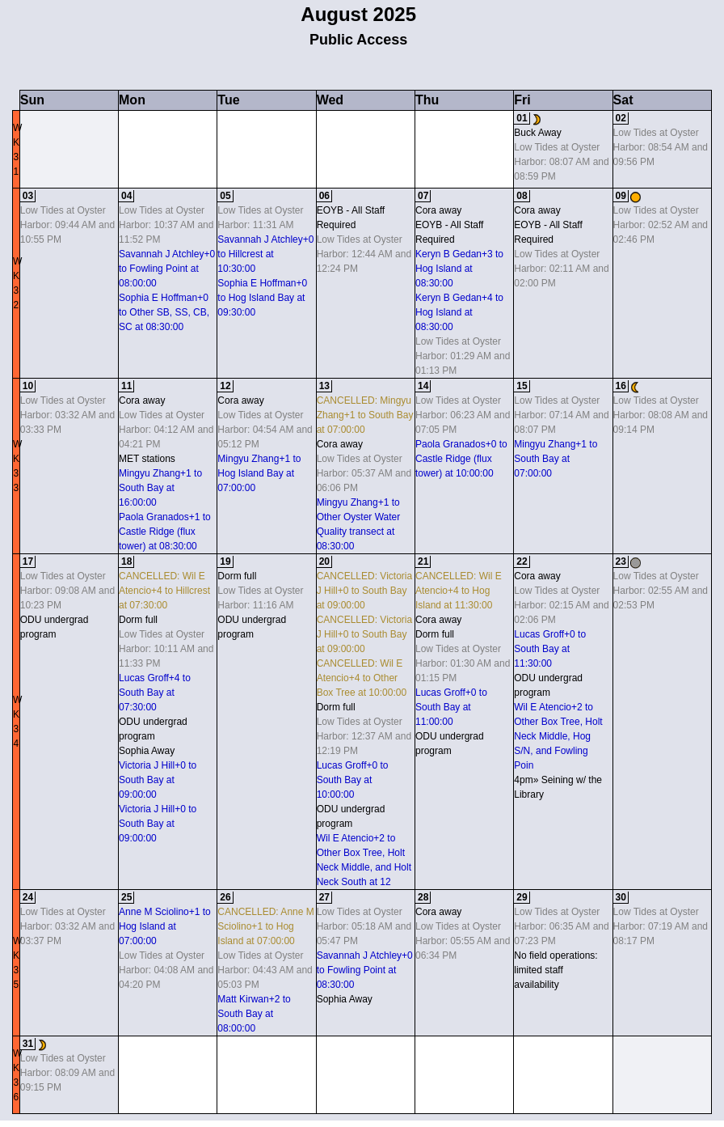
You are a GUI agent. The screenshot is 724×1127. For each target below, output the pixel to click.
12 (225, 386)
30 (621, 897)
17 (28, 561)
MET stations (147, 458)
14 (423, 386)
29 (521, 897)
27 (324, 897)
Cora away (438, 210)
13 (324, 386)
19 (225, 561)
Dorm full (138, 619)
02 (621, 118)
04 (126, 195)
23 (621, 561)
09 (621, 195)
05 (225, 195)
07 (423, 195)
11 (126, 386)
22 (521, 561)
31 (28, 1043)
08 (521, 195)
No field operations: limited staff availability (555, 970)
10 (28, 386)
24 (28, 897)
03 (28, 195)
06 (324, 195)
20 (324, 561)
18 (126, 561)
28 (423, 897)
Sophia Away (147, 750)
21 (423, 561)
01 (521, 118)
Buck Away (537, 132)
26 (225, 897)
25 (126, 897)
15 (521, 386)
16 (621, 386)
